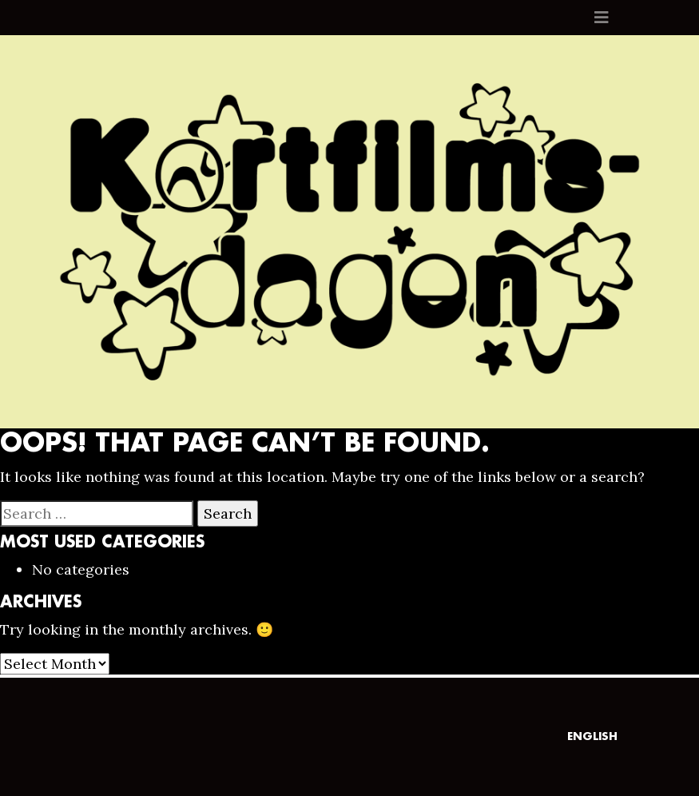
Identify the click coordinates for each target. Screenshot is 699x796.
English (592, 736)
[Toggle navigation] (601, 17)
